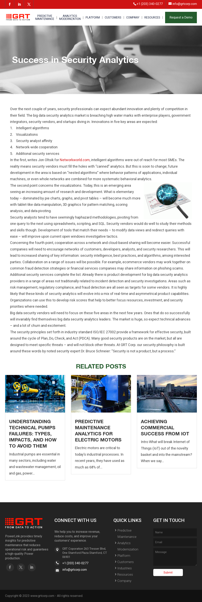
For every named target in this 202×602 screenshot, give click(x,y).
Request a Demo (181, 17)
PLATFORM (93, 17)
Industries (124, 568)
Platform (123, 556)
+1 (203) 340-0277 (75, 563)
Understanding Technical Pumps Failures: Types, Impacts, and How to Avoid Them (33, 433)
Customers (125, 562)
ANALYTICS (70, 18)
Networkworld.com (75, 160)
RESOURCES (152, 17)
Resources (125, 574)
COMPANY (132, 17)
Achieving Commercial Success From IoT (165, 427)
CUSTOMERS (113, 17)
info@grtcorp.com (74, 570)
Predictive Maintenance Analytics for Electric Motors (98, 430)
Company (124, 581)
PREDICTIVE (44, 18)
